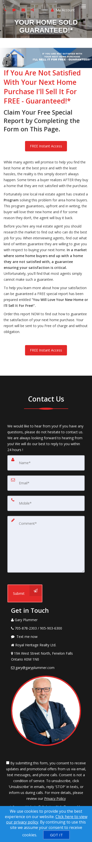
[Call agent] (6, 9)
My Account (63, 10)
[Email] (46, 483)
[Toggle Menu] (83, 6)
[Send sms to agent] (14, 9)
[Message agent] (46, 637)
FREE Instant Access (46, 146)
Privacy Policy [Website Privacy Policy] (55, 798)
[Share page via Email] (33, 9)
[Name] (46, 463)
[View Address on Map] (46, 656)
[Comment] (46, 544)
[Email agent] (24, 9)
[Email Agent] (46, 668)
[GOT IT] (56, 835)
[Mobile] (46, 503)
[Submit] (24, 593)
